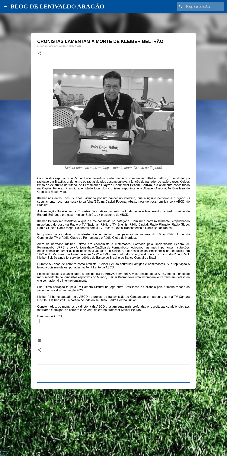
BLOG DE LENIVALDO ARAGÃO (57, 6)
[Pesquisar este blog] (204, 6)
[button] (39, 53)
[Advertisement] (113, 420)
